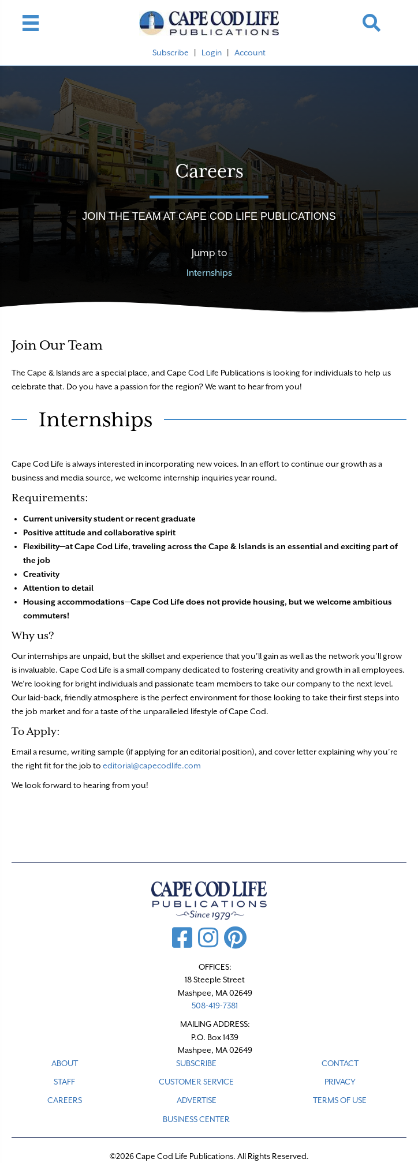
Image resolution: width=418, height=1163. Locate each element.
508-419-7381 (215, 1005)
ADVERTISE (197, 1100)
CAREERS (64, 1100)
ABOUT (64, 1063)
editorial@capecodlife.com (152, 765)
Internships (209, 273)
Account (250, 52)
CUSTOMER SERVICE (196, 1081)
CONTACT (340, 1063)
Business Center (196, 1119)
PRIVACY (340, 1081)
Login (211, 52)
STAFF (64, 1081)
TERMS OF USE (340, 1100)
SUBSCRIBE (196, 1063)
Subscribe (170, 52)
